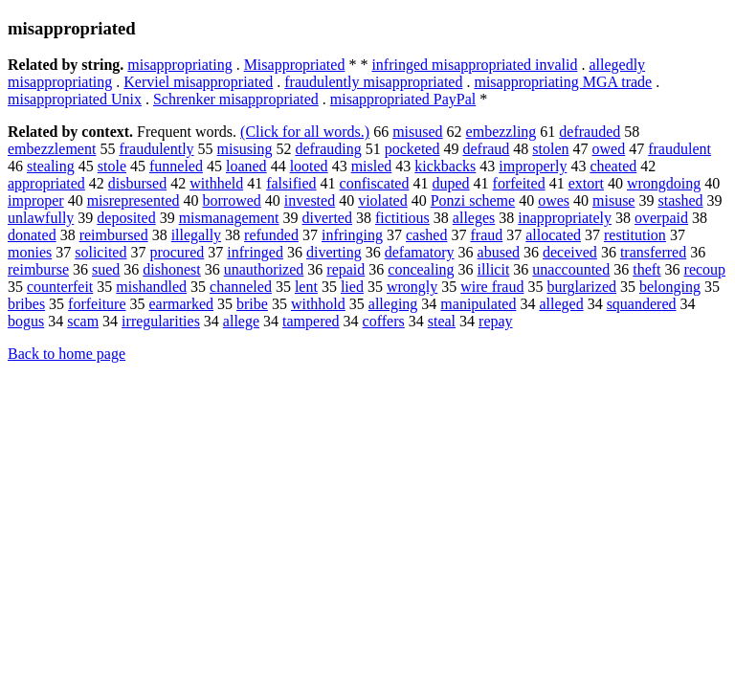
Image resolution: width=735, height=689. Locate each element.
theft (646, 269)
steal (442, 321)
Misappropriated (294, 64)
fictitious (402, 218)
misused (417, 131)
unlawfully (41, 218)
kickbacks (445, 166)
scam (83, 321)
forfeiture (96, 304)
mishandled (151, 286)
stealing (51, 166)
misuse (613, 200)
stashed (679, 200)
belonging (670, 286)
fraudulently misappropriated (373, 82)
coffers (384, 321)
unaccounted (571, 269)
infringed (255, 252)
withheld (216, 183)
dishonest (171, 269)
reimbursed (113, 235)
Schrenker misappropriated (236, 99)
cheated (613, 166)
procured (176, 252)
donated (32, 235)
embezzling (501, 131)
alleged (561, 304)
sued (106, 269)
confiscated (375, 183)
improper (36, 200)
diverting (334, 252)
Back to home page (66, 353)
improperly (533, 166)
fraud (486, 235)
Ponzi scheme (473, 200)
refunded (271, 235)
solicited (100, 252)
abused (499, 252)
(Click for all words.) (304, 131)
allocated (553, 235)
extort (586, 183)
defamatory (420, 252)
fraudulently (156, 149)
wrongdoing (664, 183)
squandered (642, 304)
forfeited (519, 183)
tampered (311, 321)
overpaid (661, 218)
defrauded (589, 131)
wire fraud (491, 286)
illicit (494, 269)
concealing (421, 269)
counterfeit (60, 286)
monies (30, 252)
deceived (570, 252)
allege (241, 321)
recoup (705, 269)
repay (496, 321)
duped (450, 183)
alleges (474, 218)
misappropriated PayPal (403, 99)
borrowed (232, 200)
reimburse (38, 269)
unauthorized (264, 269)
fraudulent (679, 149)
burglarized (581, 286)
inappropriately (565, 218)
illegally (196, 235)
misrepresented (133, 200)
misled (371, 166)
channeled (241, 286)
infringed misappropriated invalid (474, 64)
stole (112, 166)
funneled (176, 166)
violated (383, 200)
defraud (485, 149)
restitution (635, 235)
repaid (345, 269)
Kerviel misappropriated (198, 82)
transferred (653, 252)
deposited (126, 218)
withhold (318, 304)
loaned (246, 166)
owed (609, 149)
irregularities (161, 321)
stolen (550, 149)
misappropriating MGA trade (563, 82)
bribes (26, 304)
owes (553, 200)
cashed (427, 235)
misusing (245, 149)
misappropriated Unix (75, 99)
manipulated (478, 304)
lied (352, 286)
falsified (291, 183)
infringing (352, 235)
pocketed (412, 149)
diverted (327, 218)
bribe (252, 304)
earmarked (181, 304)
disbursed (137, 183)
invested (309, 200)
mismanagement (229, 218)
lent (306, 286)
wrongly (412, 286)
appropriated (46, 183)
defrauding (328, 149)
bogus (26, 321)
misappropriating (179, 64)
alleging (393, 304)
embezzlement (52, 149)
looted (309, 166)
